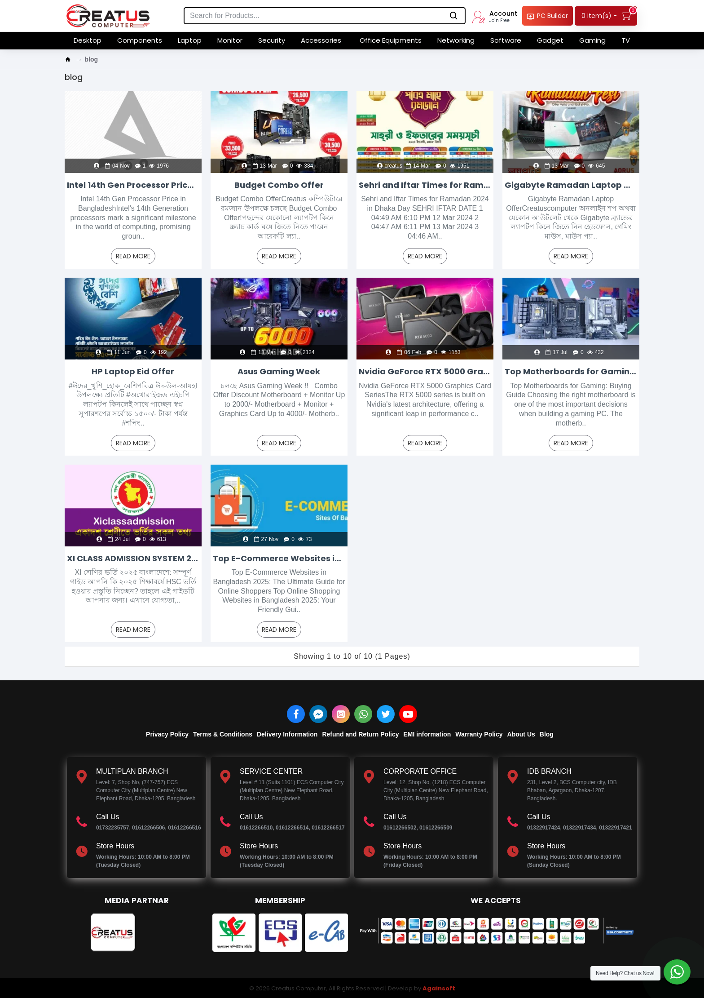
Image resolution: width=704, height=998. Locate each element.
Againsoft (438, 988)
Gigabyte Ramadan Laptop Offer (571, 185)
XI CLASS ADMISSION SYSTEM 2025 (133, 558)
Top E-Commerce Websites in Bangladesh (279, 558)
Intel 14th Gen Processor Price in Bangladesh (133, 185)
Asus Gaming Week (279, 371)
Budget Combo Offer (279, 185)
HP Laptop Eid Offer (133, 371)
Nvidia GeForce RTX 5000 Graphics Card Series (425, 371)
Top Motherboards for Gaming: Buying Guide (571, 371)
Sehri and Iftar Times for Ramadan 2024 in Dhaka (425, 185)
